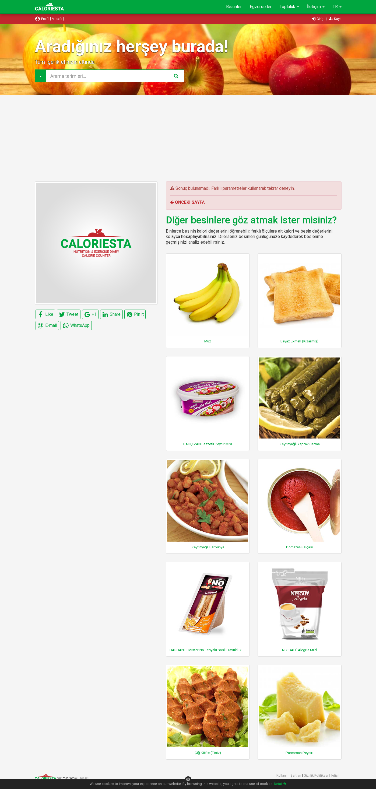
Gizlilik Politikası (316, 775)
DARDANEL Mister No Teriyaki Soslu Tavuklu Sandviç (211, 650)
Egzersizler (261, 6)
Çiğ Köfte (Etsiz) (208, 753)
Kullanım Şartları (289, 775)
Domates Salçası (299, 547)
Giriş (318, 19)
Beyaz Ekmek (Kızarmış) (299, 341)
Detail (280, 784)
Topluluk (289, 6)
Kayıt (335, 19)
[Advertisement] (188, 138)
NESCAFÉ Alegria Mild (299, 650)
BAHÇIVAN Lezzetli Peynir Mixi (207, 444)
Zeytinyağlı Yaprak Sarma (299, 444)
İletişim (316, 6)
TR (337, 6)
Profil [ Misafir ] (49, 19)
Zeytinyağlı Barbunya (207, 547)
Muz (207, 341)
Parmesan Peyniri (299, 753)
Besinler (234, 6)
